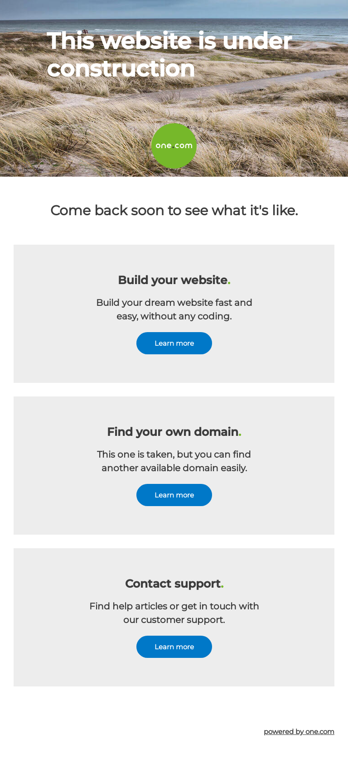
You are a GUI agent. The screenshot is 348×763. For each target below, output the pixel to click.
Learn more (174, 343)
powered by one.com (299, 731)
